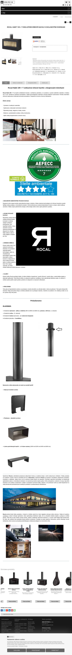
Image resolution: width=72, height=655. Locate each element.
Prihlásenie (30, 629)
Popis (6, 82)
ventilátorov (6, 516)
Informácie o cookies (23, 646)
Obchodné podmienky (6, 622)
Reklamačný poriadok (6, 623)
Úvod (61, 16)
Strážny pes (45, 82)
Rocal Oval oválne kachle (8, 589)
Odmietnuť (55, 650)
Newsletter (4, 628)
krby (63, 481)
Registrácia (30, 630)
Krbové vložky (31, 622)
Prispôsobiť (36, 650)
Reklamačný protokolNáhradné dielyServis (6, 631)
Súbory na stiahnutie (17, 82)
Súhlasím (17, 650)
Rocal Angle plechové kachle (22, 589)
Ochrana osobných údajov (20, 623)
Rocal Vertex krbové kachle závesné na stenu (36, 590)
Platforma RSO (4, 626)
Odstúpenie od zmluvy (6, 625)
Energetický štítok (32, 82)
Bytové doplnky (31, 628)
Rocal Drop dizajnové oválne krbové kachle (64, 589)
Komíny (29, 625)
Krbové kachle (68, 16)
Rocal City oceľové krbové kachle (50, 589)
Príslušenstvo (31, 626)
